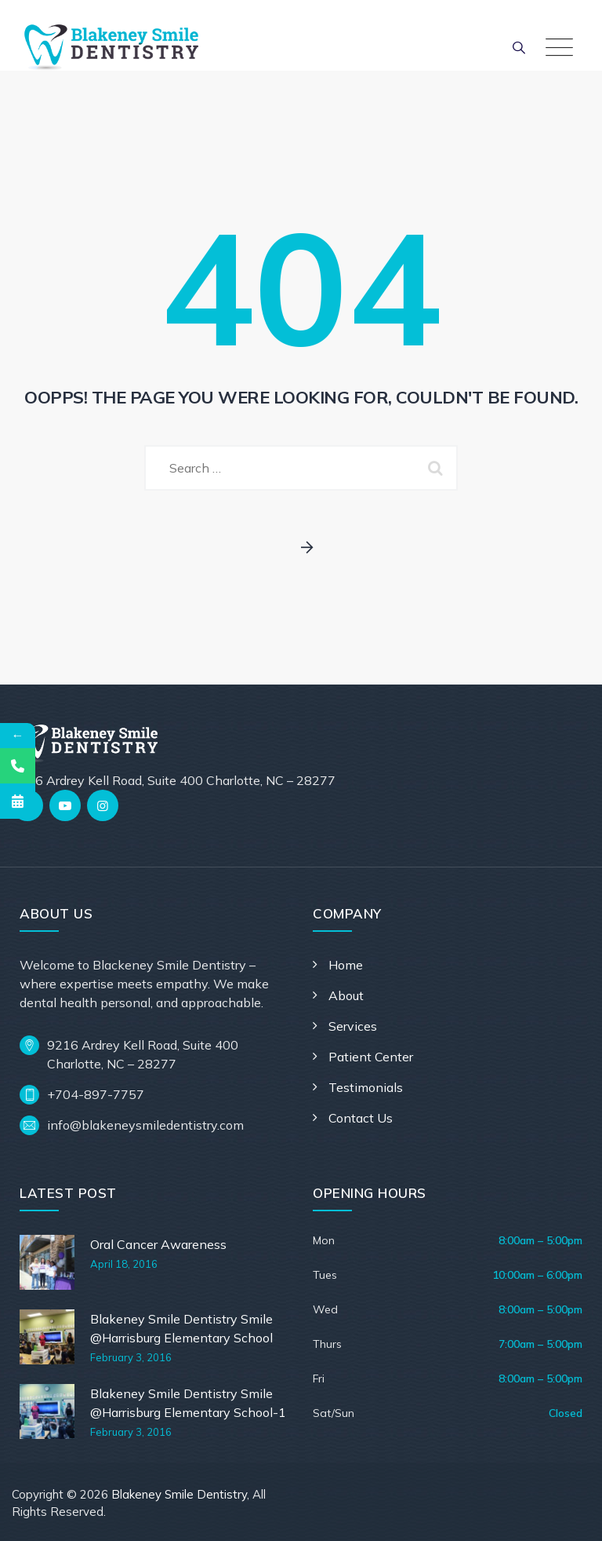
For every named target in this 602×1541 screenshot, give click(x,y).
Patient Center (370, 1056)
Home (345, 965)
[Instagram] (102, 805)
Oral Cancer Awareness (158, 1244)
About (346, 995)
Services (352, 1026)
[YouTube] (65, 805)
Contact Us (360, 1118)
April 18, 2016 (124, 1264)
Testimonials (365, 1087)
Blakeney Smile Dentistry (179, 1494)
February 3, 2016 (131, 1357)
